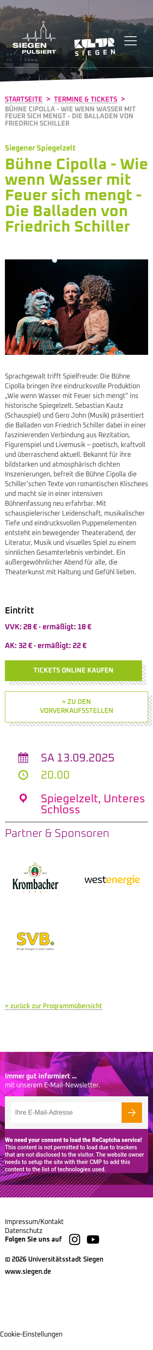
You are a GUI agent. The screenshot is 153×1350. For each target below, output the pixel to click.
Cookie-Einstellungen (31, 1345)
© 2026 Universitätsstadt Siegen (54, 1270)
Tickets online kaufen (73, 670)
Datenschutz (23, 1242)
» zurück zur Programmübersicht (53, 1017)
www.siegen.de (28, 1282)
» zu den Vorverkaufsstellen (76, 706)
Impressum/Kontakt (34, 1233)
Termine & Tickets (85, 99)
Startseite (23, 99)
